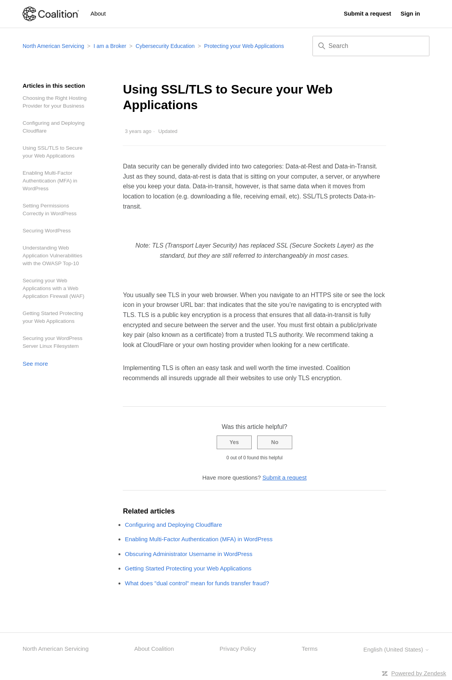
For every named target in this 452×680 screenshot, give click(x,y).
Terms (310, 648)
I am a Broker (110, 46)
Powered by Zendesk (418, 673)
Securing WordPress (47, 231)
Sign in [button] (410, 13)
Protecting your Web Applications (244, 46)
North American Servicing (54, 46)
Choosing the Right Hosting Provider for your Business (55, 102)
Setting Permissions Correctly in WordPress (50, 209)
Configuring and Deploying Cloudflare (54, 127)
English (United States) (396, 649)
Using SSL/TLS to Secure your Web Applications (53, 152)
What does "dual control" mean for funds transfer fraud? (197, 583)
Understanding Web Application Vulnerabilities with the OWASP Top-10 (52, 255)
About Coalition (154, 648)
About (98, 13)
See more (35, 363)
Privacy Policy (238, 648)
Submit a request (367, 13)
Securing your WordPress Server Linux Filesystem (53, 342)
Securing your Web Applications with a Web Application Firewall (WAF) (54, 288)
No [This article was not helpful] (275, 442)
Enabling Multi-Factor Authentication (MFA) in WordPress (50, 180)
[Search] (371, 46)
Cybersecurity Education (165, 46)
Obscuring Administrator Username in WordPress (188, 554)
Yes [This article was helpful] (234, 442)
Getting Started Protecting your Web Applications (53, 317)
